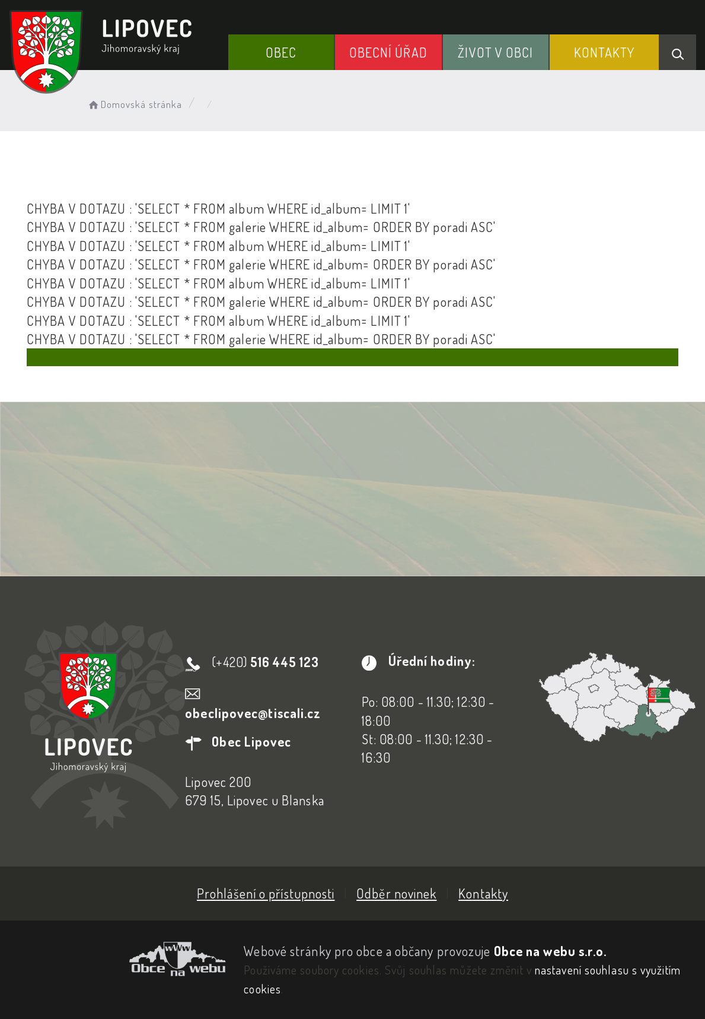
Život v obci (495, 52)
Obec (281, 52)
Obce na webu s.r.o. (550, 950)
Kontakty (604, 52)
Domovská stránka (134, 104)
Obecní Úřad (388, 52)
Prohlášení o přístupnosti (266, 893)
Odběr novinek (396, 893)
